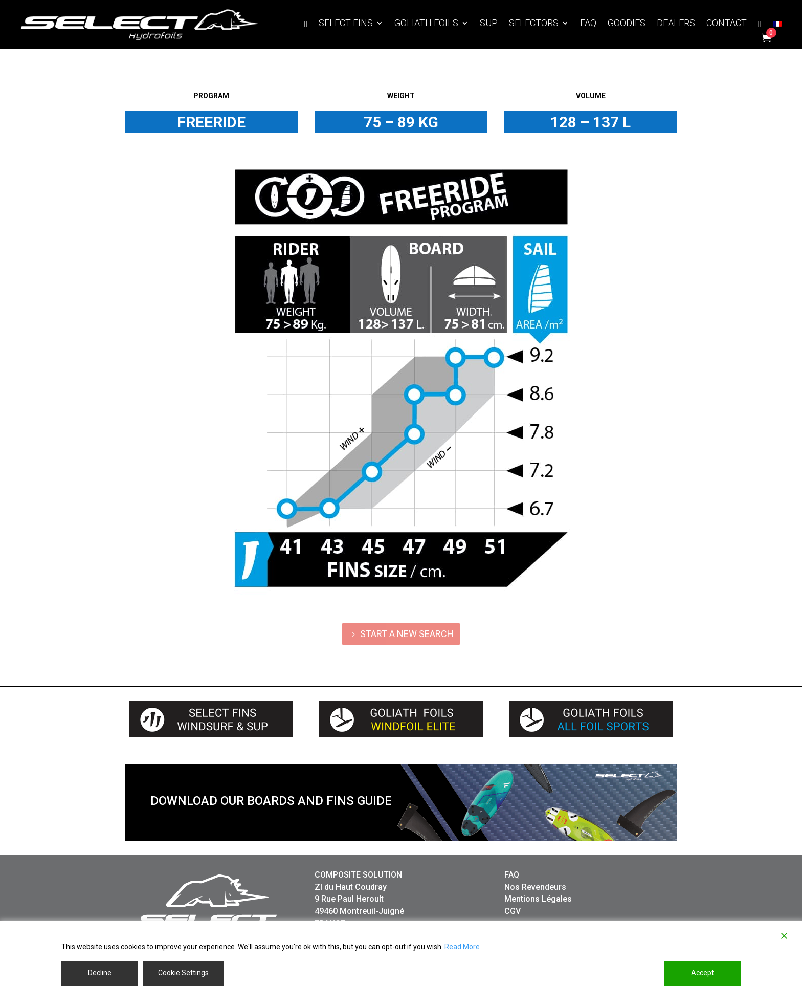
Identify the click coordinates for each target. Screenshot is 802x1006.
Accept (702, 973)
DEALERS (676, 23)
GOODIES (626, 23)
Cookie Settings (183, 973)
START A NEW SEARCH (407, 633)
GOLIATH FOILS (426, 23)
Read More (462, 947)
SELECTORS (534, 23)
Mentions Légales (538, 899)
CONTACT (726, 23)
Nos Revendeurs (535, 887)
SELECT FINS (346, 23)
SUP (489, 23)
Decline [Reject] (100, 973)
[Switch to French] (777, 26)
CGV (512, 911)
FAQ (588, 23)
